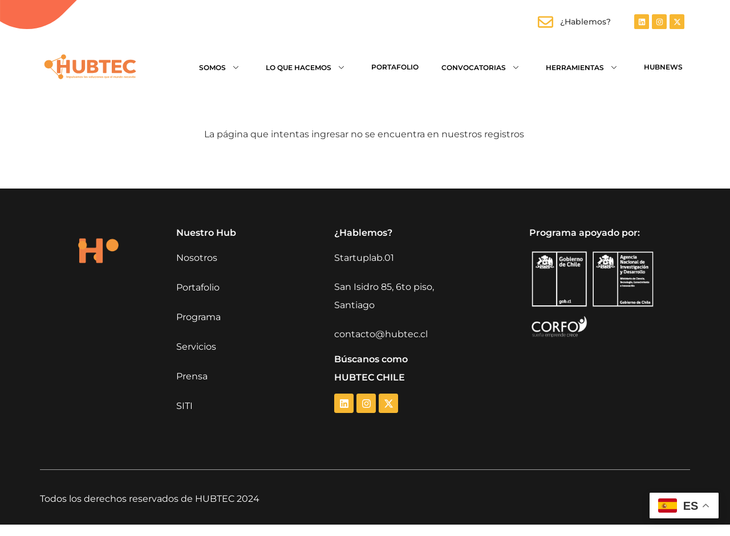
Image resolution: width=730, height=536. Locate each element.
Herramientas (583, 67)
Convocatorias (482, 67)
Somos (221, 67)
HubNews (663, 67)
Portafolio (395, 67)
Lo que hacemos (307, 67)
